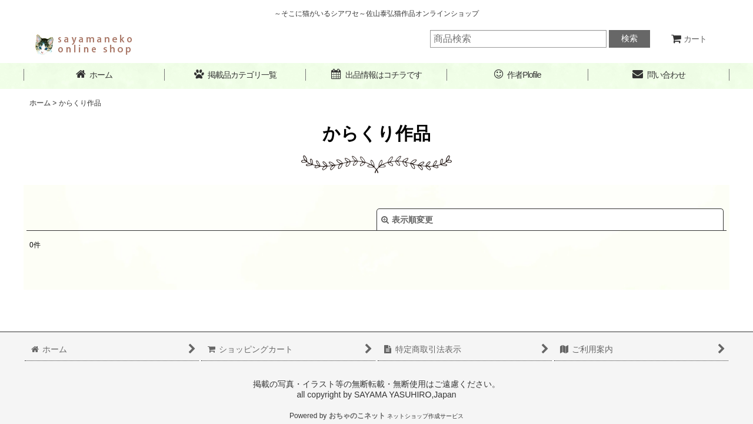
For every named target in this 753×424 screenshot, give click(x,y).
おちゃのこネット (357, 416)
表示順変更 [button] (407, 219)
